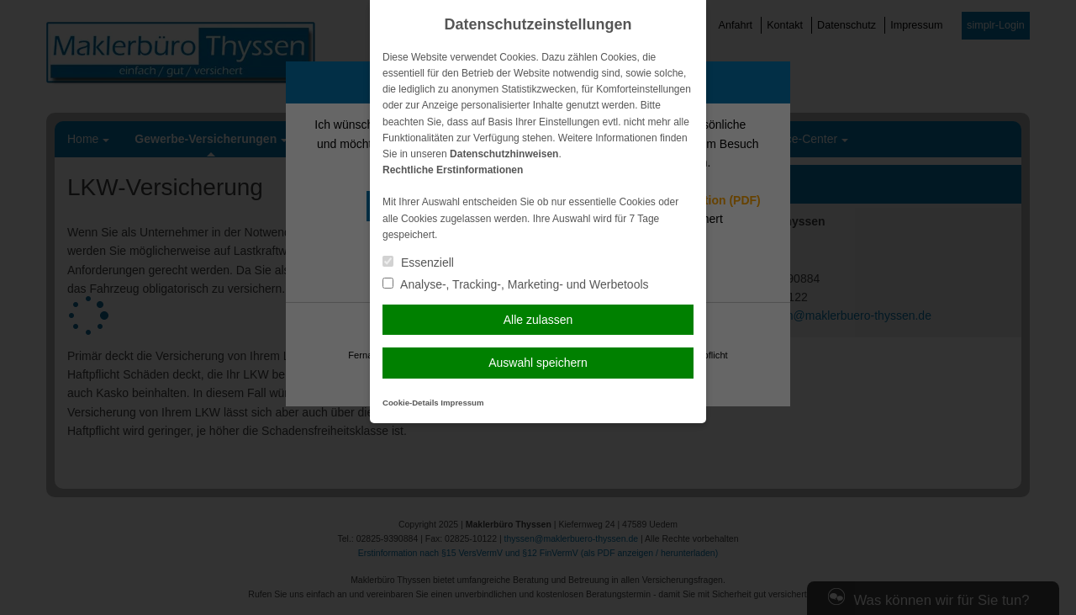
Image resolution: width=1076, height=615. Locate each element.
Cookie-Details (410, 402)
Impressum (461, 402)
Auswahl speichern (538, 362)
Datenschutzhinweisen (504, 154)
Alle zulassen (538, 319)
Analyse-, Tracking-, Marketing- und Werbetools (515, 284)
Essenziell (418, 262)
